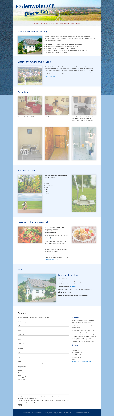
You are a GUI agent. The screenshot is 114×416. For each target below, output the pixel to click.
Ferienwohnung (38, 23)
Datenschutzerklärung (60, 414)
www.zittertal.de (49, 253)
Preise (72, 23)
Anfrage (78, 23)
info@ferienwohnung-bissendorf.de (82, 412)
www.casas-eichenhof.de (51, 246)
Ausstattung (54, 23)
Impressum (51, 414)
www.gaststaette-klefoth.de (51, 259)
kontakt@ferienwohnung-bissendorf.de (81, 361)
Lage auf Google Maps (50, 76)
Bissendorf (47, 23)
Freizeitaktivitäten (64, 23)
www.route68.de (49, 238)
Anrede (19, 321)
